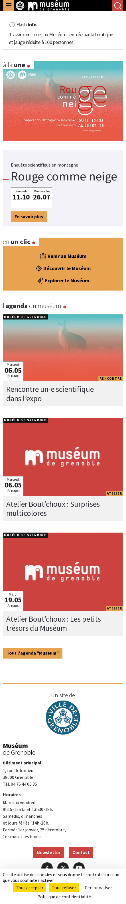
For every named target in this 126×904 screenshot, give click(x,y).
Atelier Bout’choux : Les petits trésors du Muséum (53, 623)
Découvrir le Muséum (63, 268)
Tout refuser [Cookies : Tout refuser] (64, 887)
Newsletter (48, 852)
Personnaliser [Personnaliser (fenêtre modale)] (98, 887)
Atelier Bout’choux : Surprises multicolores (53, 508)
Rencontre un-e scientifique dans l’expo (50, 393)
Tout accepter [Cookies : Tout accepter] (29, 887)
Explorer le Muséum (63, 280)
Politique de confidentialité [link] (64, 896)
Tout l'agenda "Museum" (33, 653)
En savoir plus (29, 216)
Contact (81, 852)
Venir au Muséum (63, 256)
